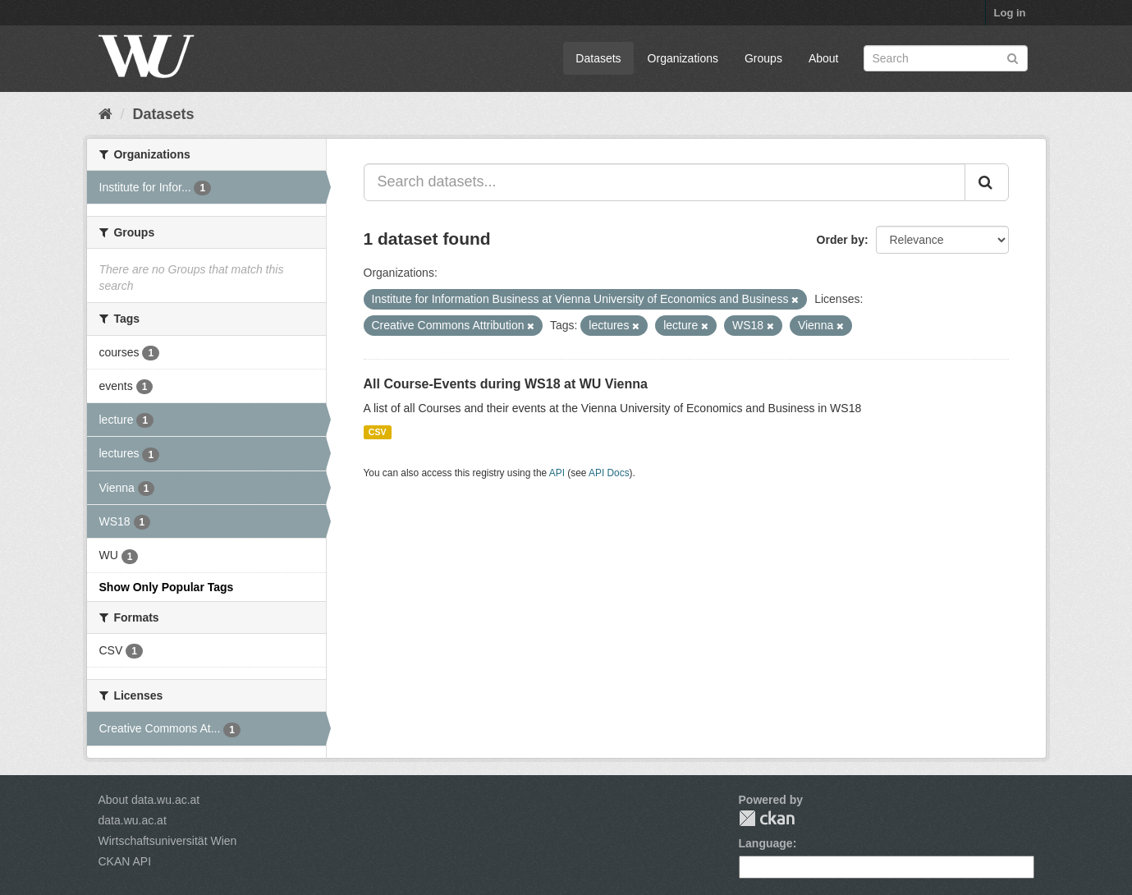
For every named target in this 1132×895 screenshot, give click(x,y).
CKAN (767, 818)
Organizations (683, 58)
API (557, 473)
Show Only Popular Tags (166, 587)
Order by (840, 239)
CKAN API (125, 861)
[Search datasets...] (664, 182)
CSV (378, 432)
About (824, 58)
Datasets (598, 58)
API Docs (609, 473)
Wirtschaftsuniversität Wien (168, 840)
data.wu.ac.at (133, 820)
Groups (763, 58)
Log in (1010, 13)
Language (766, 843)
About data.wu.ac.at (149, 799)
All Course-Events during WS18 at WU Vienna (506, 384)
